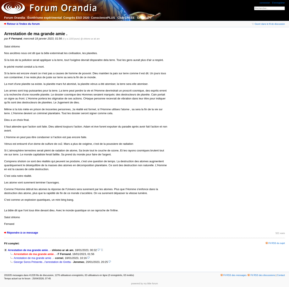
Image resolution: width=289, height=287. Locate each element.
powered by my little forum (144, 283)
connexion (265, 2)
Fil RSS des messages (234, 275)
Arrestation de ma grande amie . (28, 250)
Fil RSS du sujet (276, 243)
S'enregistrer (278, 2)
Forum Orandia (14, 17)
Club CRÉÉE (126, 17)
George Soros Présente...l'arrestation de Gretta (42, 261)
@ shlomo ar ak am (90, 38)
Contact (281, 275)
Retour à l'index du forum (23, 23)
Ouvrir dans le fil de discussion (268, 24)
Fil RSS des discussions (261, 275)
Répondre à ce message (22, 232)
